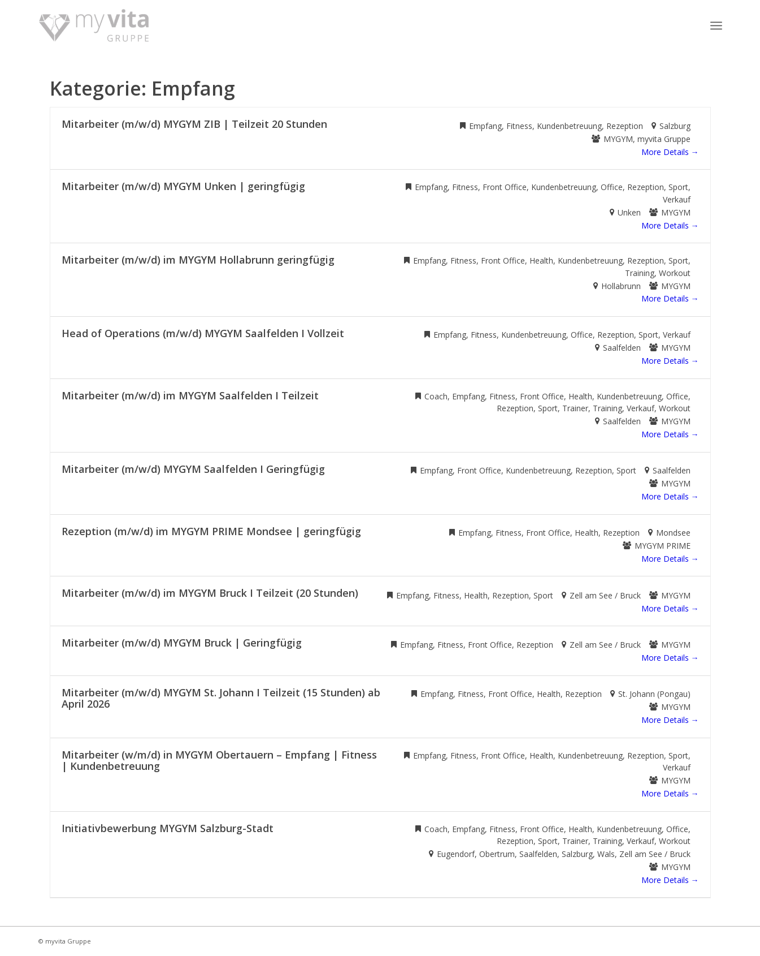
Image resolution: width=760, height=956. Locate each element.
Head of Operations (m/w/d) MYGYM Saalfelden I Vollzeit (203, 333)
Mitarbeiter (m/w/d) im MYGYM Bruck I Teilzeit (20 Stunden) (210, 593)
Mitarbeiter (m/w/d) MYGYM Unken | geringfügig (183, 186)
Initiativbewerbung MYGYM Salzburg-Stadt (167, 828)
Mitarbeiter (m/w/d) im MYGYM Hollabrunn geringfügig (198, 259)
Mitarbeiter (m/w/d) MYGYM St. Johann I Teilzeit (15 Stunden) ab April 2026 (221, 698)
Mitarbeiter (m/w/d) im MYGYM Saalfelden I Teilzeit (190, 395)
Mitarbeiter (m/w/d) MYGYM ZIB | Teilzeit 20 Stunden (194, 124)
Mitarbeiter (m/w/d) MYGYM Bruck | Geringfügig (182, 642)
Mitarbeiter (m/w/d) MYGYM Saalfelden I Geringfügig (193, 469)
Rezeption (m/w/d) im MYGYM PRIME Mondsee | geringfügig (211, 531)
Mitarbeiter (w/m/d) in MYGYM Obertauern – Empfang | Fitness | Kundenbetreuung (219, 760)
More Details (670, 152)
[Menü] (716, 25)
